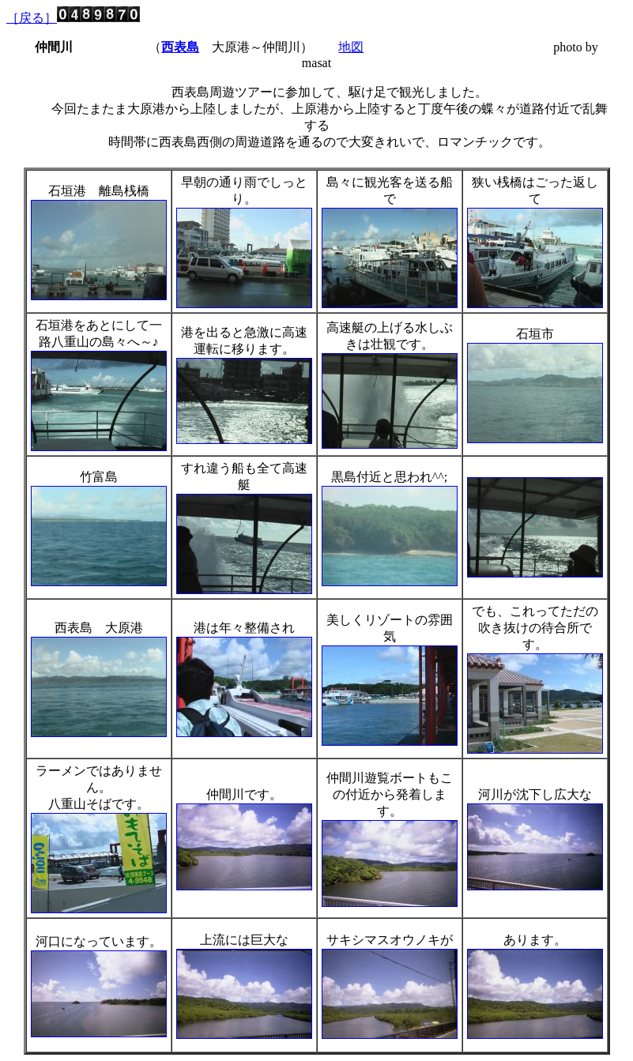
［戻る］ (31, 17)
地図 (351, 47)
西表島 (180, 47)
